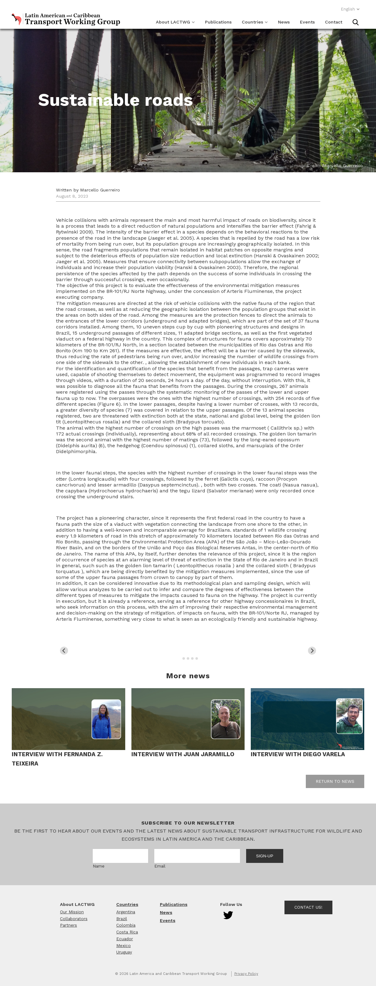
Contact (333, 21)
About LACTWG (175, 21)
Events (307, 21)
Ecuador (124, 938)
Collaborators (74, 918)
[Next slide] (312, 650)
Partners (68, 925)
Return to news (335, 781)
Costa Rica (127, 931)
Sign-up (264, 856)
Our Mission (72, 911)
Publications (218, 21)
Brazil (121, 918)
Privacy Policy (246, 974)
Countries (255, 21)
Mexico (123, 945)
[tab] (179, 658)
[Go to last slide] (64, 650)
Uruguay (124, 952)
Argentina (125, 911)
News (284, 21)
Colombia (125, 925)
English (350, 9)
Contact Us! (308, 907)
